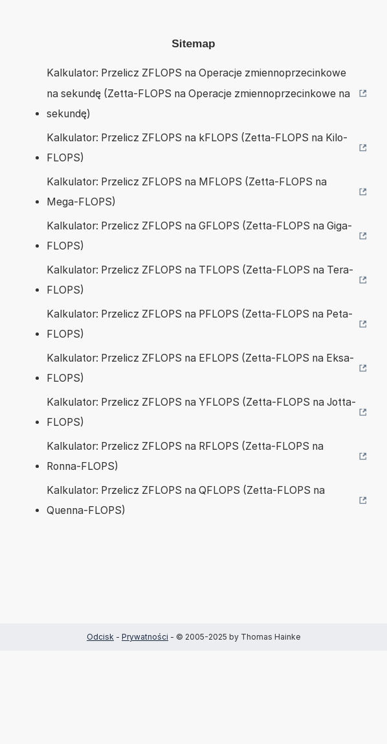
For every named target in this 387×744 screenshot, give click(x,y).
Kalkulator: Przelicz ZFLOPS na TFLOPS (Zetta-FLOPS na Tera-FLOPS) (200, 280)
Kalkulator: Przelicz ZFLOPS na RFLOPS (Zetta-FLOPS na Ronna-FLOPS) (185, 456)
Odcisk (100, 637)
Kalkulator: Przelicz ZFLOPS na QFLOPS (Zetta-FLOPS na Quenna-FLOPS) (186, 500)
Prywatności (145, 637)
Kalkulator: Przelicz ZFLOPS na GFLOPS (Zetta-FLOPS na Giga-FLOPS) (199, 236)
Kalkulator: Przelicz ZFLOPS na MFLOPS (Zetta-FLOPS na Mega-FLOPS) (187, 192)
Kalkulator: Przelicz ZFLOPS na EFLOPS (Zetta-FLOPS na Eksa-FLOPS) (200, 368)
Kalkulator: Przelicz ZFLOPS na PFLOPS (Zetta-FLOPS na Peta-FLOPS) (200, 324)
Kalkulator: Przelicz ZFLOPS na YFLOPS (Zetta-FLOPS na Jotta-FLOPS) (201, 412)
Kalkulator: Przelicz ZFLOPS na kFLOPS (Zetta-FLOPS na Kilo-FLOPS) (197, 148)
